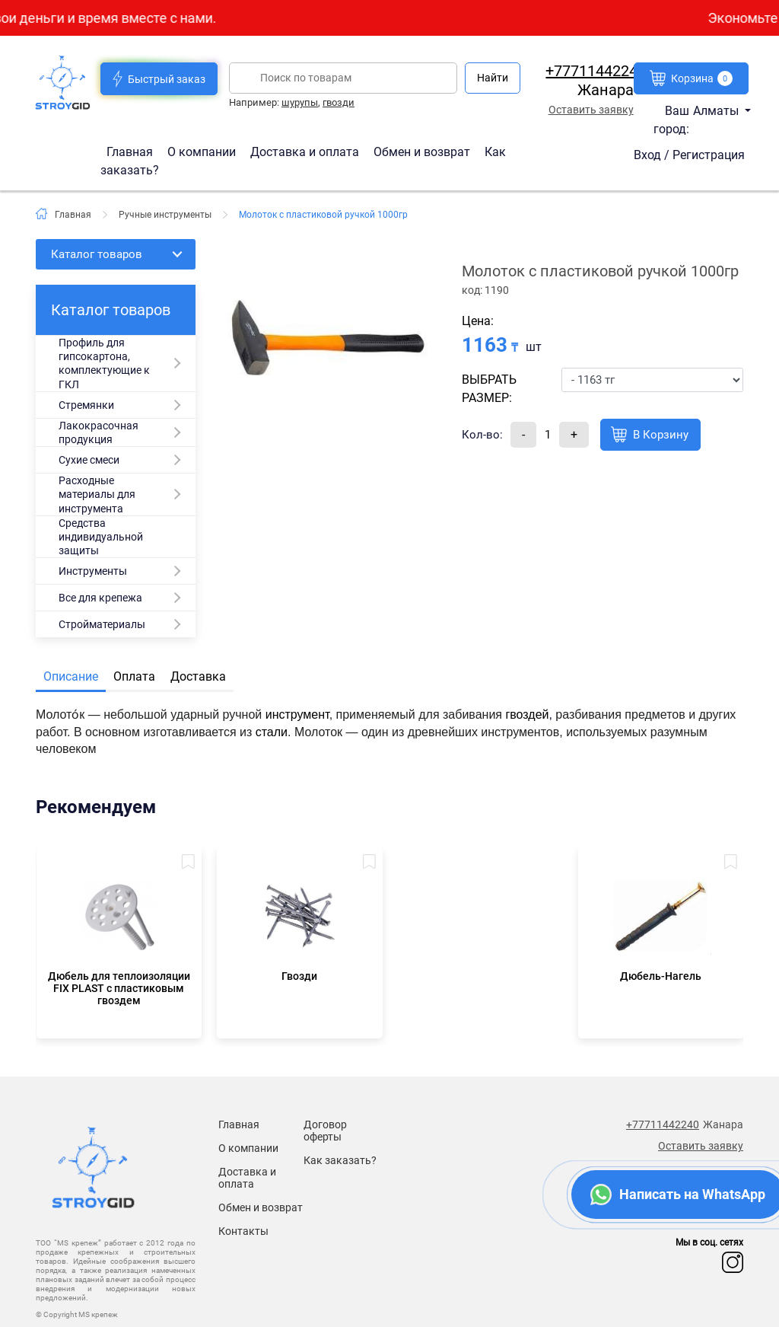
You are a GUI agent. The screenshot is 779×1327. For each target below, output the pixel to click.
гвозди (339, 102)
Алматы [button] (717, 111)
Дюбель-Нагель (660, 976)
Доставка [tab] (198, 676)
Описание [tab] (70, 676)
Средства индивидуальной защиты (101, 537)
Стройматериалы (102, 624)
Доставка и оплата (306, 151)
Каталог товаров (96, 254)
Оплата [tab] (134, 676)
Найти (492, 78)
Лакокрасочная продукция (98, 432)
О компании (203, 151)
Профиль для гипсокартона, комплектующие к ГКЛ (104, 364)
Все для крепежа (100, 598)
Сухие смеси (89, 460)
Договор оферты (325, 1130)
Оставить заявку (591, 110)
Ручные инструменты (165, 214)
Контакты (243, 1231)
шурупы (299, 102)
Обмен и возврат (422, 151)
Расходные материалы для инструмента (97, 494)
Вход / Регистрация (689, 155)
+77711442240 (595, 71)
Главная (131, 151)
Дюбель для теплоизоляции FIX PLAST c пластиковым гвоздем (119, 988)
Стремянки (86, 405)
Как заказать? (340, 1160)
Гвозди (299, 976)
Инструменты (93, 571)
